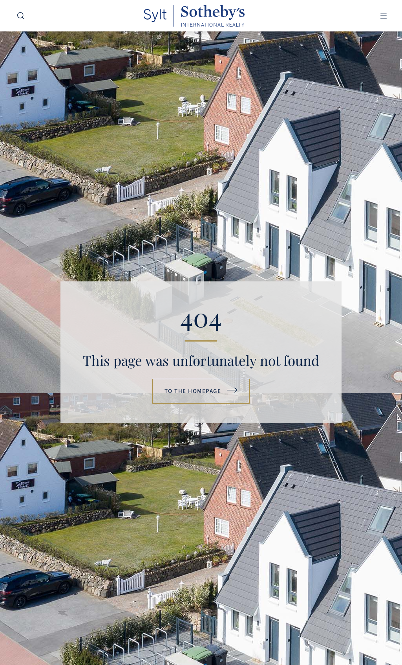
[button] (383, 16)
